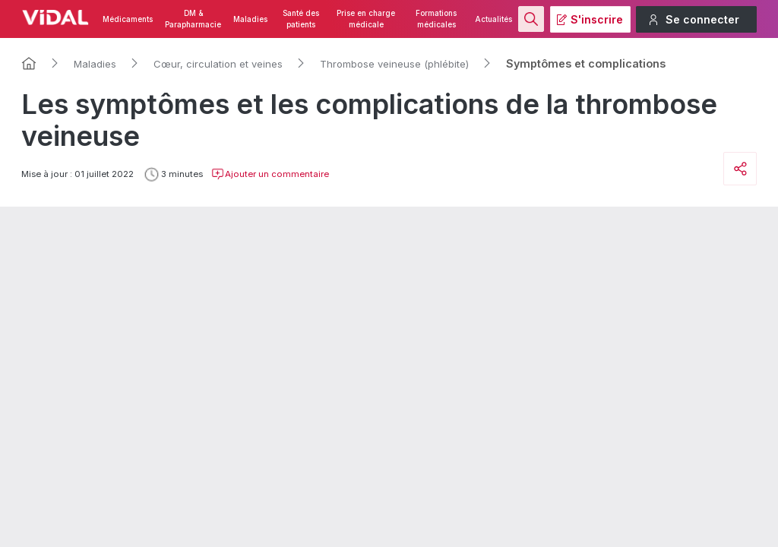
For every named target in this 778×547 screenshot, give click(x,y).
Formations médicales (436, 19)
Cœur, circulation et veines (218, 64)
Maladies (250, 19)
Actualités (493, 19)
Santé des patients (301, 19)
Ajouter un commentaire (270, 174)
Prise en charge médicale (366, 19)
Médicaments (128, 19)
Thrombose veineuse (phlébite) (394, 64)
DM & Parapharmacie (193, 19)
